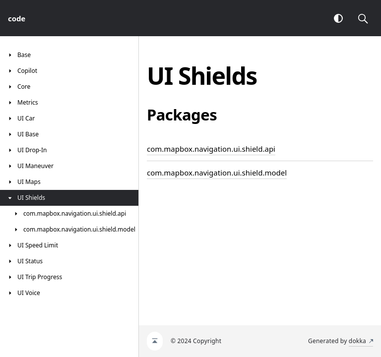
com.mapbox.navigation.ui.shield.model (217, 173)
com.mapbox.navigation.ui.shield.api (211, 149)
